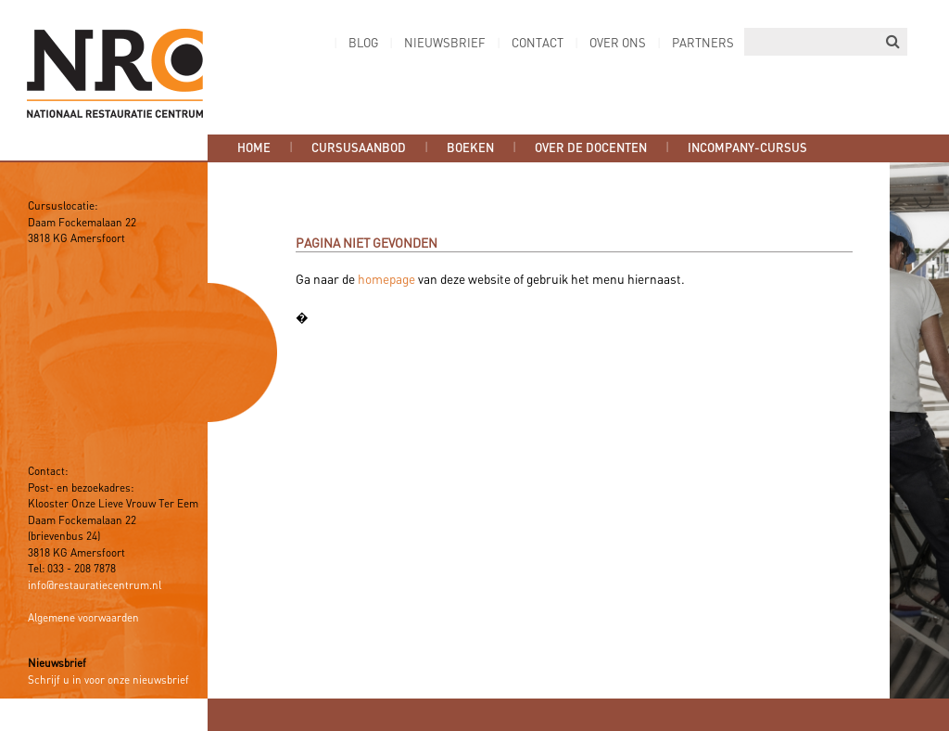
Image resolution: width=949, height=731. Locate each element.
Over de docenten (591, 148)
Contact (537, 44)
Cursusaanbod (358, 148)
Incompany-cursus (747, 148)
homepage (386, 280)
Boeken (470, 148)
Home (254, 148)
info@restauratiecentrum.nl (94, 586)
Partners (703, 44)
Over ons (617, 44)
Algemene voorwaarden (83, 618)
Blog (363, 44)
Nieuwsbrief (445, 44)
